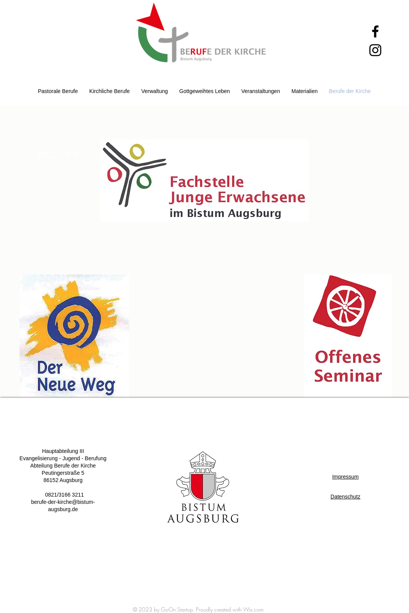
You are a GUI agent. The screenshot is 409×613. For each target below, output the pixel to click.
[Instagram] (375, 50)
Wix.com (253, 609)
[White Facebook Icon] (209, 577)
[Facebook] (375, 31)
